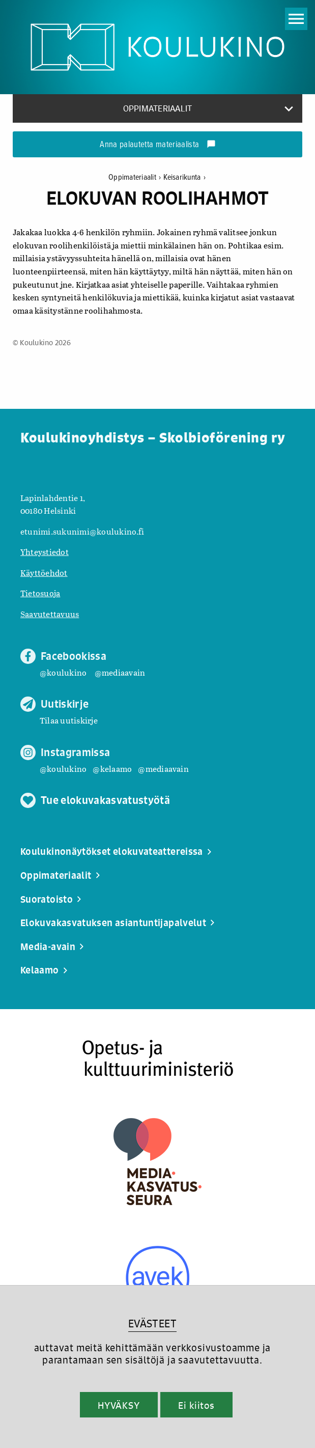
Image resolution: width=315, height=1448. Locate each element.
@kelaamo (112, 768)
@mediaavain (120, 672)
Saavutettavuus (49, 614)
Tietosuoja (40, 593)
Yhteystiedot (44, 552)
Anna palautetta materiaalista (157, 145)
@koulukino (63, 672)
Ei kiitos (196, 1405)
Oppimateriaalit (135, 177)
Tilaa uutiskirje (69, 720)
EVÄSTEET (152, 1323)
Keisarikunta (184, 177)
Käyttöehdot (44, 572)
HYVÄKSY (119, 1405)
